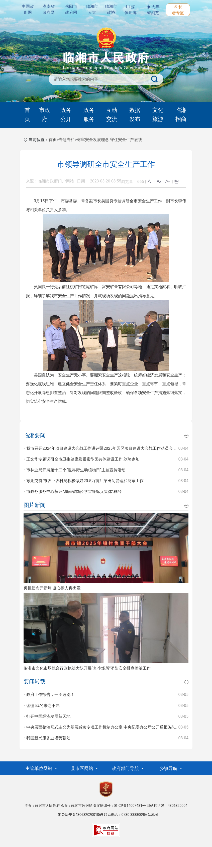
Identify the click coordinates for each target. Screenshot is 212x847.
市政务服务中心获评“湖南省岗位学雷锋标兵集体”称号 (73, 491)
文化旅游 (157, 114)
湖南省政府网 (49, 9)
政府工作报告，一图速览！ (50, 694)
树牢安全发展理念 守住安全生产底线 (109, 139)
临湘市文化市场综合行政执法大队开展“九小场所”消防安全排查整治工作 (87, 668)
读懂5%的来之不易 (43, 705)
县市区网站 (82, 768)
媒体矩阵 (131, 9)
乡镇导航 (168, 768)
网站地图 (151, 815)
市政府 (44, 114)
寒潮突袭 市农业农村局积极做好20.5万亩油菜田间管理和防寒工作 (84, 480)
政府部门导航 (126, 768)
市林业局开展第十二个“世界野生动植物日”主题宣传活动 (75, 470)
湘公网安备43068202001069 (80, 815)
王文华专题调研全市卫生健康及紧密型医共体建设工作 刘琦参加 (83, 459)
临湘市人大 (92, 9)
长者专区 (178, 10)
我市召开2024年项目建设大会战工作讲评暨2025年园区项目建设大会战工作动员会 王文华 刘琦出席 (114, 448)
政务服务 (88, 114)
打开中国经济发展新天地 (48, 716)
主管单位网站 (39, 768)
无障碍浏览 (153, 9)
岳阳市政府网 (71, 9)
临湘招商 (180, 114)
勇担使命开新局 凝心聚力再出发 (52, 587)
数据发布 (134, 114)
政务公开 (65, 114)
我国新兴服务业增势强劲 (48, 738)
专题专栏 (67, 139)
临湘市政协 (111, 9)
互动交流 (111, 114)
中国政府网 (28, 9)
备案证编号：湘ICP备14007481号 (119, 806)
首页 (27, 114)
